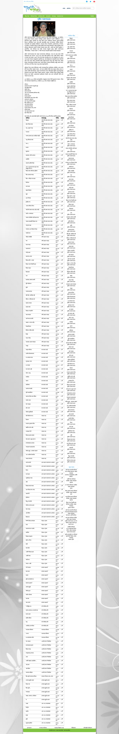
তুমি (27, 287)
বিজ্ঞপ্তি (92, 16)
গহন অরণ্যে (28, 314)
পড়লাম (71, 482)
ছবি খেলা (28, 408)
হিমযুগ (27, 120)
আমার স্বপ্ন (44, 416)
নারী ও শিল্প (28, 540)
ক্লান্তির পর (28, 202)
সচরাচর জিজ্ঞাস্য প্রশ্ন (59, 728)
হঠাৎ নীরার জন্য (29, 124)
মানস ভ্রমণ (28, 614)
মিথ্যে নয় (28, 684)
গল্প (76, 521)
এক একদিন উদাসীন (30, 454)
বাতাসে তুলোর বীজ (30, 423)
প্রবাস (27, 381)
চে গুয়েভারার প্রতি (30, 637)
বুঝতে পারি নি (71, 507)
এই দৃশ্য (27, 664)
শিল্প (27, 470)
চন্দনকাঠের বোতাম (30, 443)
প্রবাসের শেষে (29, 256)
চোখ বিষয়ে (28, 198)
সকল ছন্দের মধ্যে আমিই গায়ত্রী (33, 136)
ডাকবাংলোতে (29, 291)
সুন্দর (71, 488)
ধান (26, 276)
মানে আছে (28, 245)
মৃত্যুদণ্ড (27, 151)
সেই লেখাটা (28, 462)
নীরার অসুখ (28, 268)
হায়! (71, 494)
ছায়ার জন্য (28, 307)
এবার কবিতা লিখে (30, 206)
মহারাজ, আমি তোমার (30, 155)
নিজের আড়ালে (29, 536)
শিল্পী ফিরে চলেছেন (30, 521)
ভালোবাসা (28, 248)
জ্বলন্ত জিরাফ (28, 190)
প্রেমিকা (27, 532)
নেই (26, 482)
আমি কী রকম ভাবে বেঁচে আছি (47, 121)
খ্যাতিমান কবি (41, 16)
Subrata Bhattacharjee (71, 512)
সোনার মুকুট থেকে (30, 680)
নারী (27, 544)
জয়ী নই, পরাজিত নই (30, 295)
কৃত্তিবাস (27, 497)
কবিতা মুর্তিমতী (29, 412)
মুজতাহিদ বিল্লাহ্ (69, 536)
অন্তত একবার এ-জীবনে (31, 696)
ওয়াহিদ (67, 481)
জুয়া (27, 194)
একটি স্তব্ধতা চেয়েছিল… (31, 661)
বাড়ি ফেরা (28, 252)
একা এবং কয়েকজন (46, 703)
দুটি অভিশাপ (28, 283)
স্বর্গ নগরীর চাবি (45, 606)
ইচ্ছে (27, 334)
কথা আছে (28, 509)
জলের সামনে (29, 303)
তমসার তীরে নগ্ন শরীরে (31, 396)
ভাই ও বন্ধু (28, 373)
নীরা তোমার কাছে (30, 175)
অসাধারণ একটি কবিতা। (71, 515)
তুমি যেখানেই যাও (30, 579)
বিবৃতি (27, 707)
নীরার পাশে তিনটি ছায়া (31, 264)
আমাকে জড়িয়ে (29, 672)
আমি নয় (27, 559)
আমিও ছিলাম (29, 594)
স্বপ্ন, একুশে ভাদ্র (29, 128)
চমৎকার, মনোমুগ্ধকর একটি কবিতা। (71, 475)
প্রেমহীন (27, 159)
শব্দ (26, 241)
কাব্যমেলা (48, 16)
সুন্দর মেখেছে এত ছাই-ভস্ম (32, 610)
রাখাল (27, 147)
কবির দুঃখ (28, 591)
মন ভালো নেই (45, 349)
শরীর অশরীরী (29, 237)
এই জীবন (28, 513)
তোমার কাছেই (29, 388)
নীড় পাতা (27, 16)
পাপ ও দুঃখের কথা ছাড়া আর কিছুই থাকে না (32, 167)
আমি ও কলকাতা (29, 213)
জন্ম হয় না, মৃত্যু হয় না (30, 439)
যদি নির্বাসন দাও (29, 416)
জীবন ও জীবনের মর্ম (30, 299)
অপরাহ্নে (28, 692)
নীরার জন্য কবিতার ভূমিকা (31, 171)
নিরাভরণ (28, 272)
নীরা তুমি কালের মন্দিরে (31, 676)
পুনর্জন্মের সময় (29, 478)
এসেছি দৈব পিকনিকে (46, 641)
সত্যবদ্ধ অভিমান (29, 629)
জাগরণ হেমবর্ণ (45, 567)
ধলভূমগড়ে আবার (30, 653)
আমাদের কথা (60, 16)
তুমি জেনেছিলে (29, 392)
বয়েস (27, 575)
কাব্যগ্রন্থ (54, 16)
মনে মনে (28, 571)
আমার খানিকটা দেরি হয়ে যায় (32, 217)
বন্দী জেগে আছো (45, 237)
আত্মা (27, 346)
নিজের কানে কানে (30, 486)
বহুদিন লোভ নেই (29, 427)
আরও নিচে (28, 338)
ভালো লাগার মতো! (71, 532)
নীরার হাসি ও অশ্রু (30, 260)
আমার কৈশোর (29, 458)
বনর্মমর (27, 377)
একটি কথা (28, 556)
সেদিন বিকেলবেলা (30, 353)
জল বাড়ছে (28, 404)
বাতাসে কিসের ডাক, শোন (47, 676)
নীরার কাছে (28, 649)
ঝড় (26, 622)
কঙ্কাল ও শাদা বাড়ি (30, 322)
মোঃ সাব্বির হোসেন (69, 471)
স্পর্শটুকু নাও (28, 606)
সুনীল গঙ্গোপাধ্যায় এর (70, 521)
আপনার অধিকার (43, 728)
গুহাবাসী (28, 493)
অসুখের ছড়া (28, 225)
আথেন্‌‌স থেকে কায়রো (31, 342)
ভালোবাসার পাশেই (30, 528)
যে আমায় (28, 365)
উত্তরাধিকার (28, 326)
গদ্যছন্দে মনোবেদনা (30, 447)
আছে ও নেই (28, 563)
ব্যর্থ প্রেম (28, 474)
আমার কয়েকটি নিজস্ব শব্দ (31, 221)
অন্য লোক (28, 602)
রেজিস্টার (68, 8)
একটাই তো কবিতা (30, 626)
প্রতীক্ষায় (28, 384)
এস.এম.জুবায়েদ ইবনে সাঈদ (71, 529)
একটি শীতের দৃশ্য (30, 552)
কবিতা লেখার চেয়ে (30, 505)
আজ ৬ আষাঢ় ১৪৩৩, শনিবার (28, 1)
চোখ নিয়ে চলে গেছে (30, 489)
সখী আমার (28, 567)
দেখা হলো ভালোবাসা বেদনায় (48, 462)
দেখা (27, 657)
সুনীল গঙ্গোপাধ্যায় (71, 40)
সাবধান (27, 132)
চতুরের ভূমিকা (29, 723)
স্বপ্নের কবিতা (29, 349)
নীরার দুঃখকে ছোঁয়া (30, 435)
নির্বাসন (27, 182)
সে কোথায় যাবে (29, 357)
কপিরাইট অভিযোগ (88, 728)
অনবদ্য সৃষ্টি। (71, 539)
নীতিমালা (74, 728)
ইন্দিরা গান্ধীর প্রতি (30, 330)
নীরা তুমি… (28, 688)
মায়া (27, 524)
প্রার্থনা (27, 711)
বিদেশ (27, 419)
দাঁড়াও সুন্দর (44, 521)
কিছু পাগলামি (29, 501)
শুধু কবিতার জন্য (29, 140)
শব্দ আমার (28, 641)
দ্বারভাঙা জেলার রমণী (30, 280)
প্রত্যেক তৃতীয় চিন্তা (30, 163)
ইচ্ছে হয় (27, 517)
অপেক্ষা (27, 598)
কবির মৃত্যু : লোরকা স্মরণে (31, 451)
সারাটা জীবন (28, 466)
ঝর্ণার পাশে (28, 400)
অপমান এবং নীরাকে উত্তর (31, 229)
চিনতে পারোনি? (29, 311)
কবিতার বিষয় (34, 16)
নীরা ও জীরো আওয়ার (30, 178)
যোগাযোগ (29, 728)
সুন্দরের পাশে (29, 361)
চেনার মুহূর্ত (28, 587)
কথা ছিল (28, 548)
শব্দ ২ (27, 143)
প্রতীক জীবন (28, 618)
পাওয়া (27, 633)
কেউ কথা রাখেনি (29, 318)
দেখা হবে (28, 186)
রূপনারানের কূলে (29, 645)
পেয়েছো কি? (29, 431)
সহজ (27, 703)
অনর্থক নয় (28, 233)
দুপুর (27, 715)
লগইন (64, 8)
